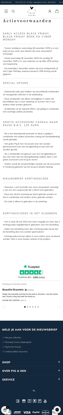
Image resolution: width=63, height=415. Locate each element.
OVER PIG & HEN (14, 371)
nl (32, 390)
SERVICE (8, 379)
